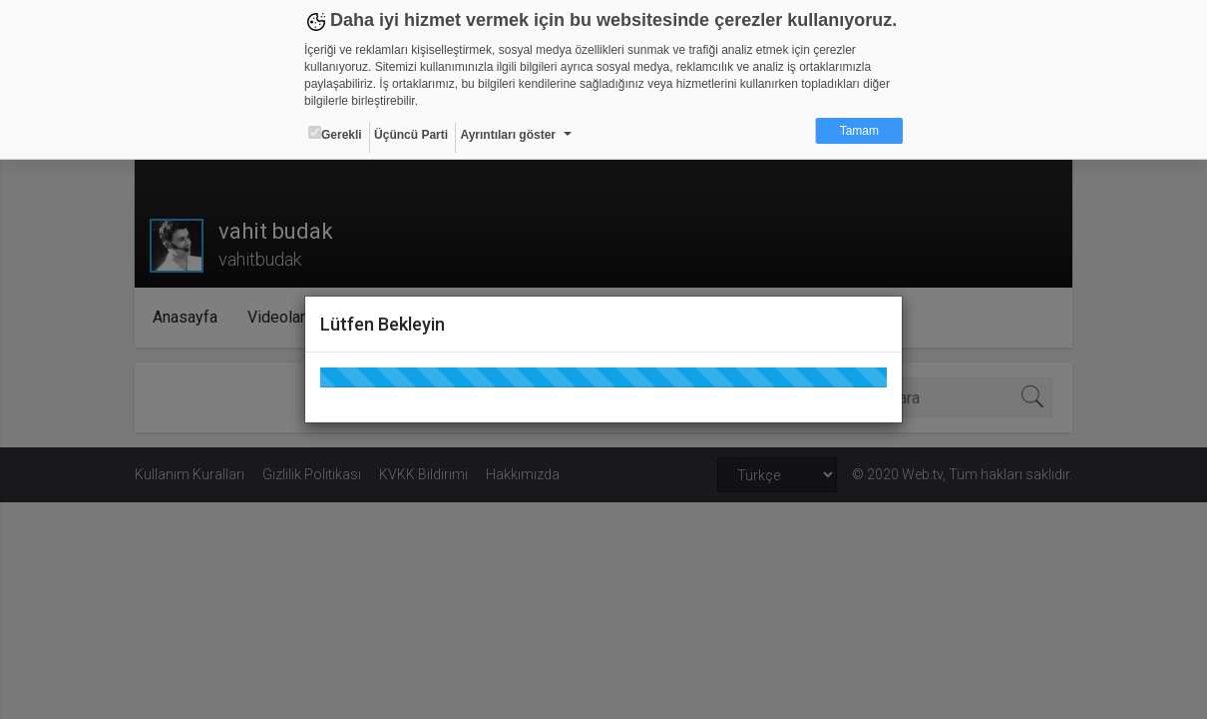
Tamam (859, 131)
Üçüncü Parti (411, 135)
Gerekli (335, 134)
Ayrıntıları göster (508, 135)
